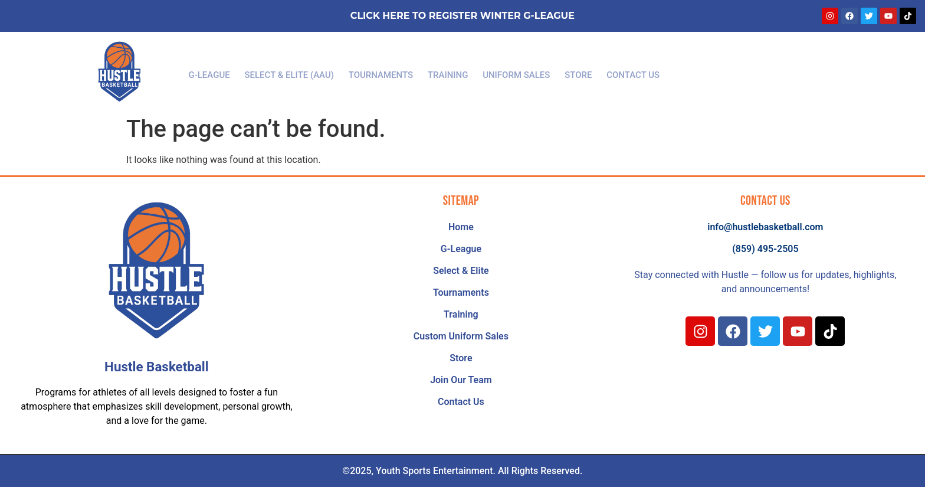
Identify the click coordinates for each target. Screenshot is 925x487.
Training (448, 72)
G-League (217, 72)
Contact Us (624, 72)
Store (572, 72)
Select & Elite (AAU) (295, 72)
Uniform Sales (513, 72)
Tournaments (384, 72)
